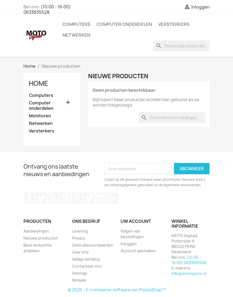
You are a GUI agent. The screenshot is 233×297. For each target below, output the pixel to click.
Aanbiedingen (36, 231)
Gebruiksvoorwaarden (92, 245)
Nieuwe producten (40, 238)
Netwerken (76, 35)
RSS (53, 198)
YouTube (65, 198)
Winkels (79, 280)
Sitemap (79, 273)
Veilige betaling (86, 259)
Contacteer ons (87, 266)
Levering (80, 231)
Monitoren (40, 116)
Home (38, 83)
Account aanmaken (138, 250)
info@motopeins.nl (189, 273)
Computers (76, 24)
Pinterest (76, 198)
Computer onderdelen (124, 24)
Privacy (78, 238)
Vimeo (88, 198)
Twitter (41, 198)
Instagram (100, 198)
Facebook (29, 198)
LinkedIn (112, 198)
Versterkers (174, 24)
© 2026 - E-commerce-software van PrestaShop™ (117, 290)
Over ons (80, 252)
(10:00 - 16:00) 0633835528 (47, 9)
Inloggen (129, 243)
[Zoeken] (181, 45)
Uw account (136, 221)
